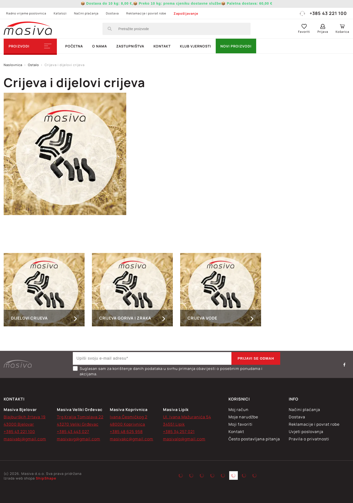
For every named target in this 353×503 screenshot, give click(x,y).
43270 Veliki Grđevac (78, 424)
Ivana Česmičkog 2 (128, 417)
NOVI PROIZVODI (236, 46)
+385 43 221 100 (323, 13)
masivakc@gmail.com (131, 439)
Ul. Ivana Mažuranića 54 (187, 417)
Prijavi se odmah (256, 358)
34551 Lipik (174, 424)
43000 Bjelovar (19, 424)
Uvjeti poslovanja (306, 431)
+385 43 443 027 (73, 431)
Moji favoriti (240, 424)
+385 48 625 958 (126, 431)
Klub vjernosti (195, 46)
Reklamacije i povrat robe (146, 13)
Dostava (112, 13)
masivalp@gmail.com (184, 439)
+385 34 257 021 (179, 431)
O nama (99, 46)
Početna (74, 46)
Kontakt (162, 46)
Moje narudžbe (243, 417)
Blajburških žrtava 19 (25, 417)
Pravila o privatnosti (309, 439)
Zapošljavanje (186, 13)
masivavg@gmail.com (78, 439)
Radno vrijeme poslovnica (26, 13)
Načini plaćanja (86, 13)
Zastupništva (130, 46)
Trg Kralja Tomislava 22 (80, 417)
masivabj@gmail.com (25, 439)
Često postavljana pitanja (254, 439)
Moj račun (238, 409)
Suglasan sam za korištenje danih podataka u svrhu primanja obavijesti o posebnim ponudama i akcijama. (168, 371)
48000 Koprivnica (127, 424)
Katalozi (60, 13)
